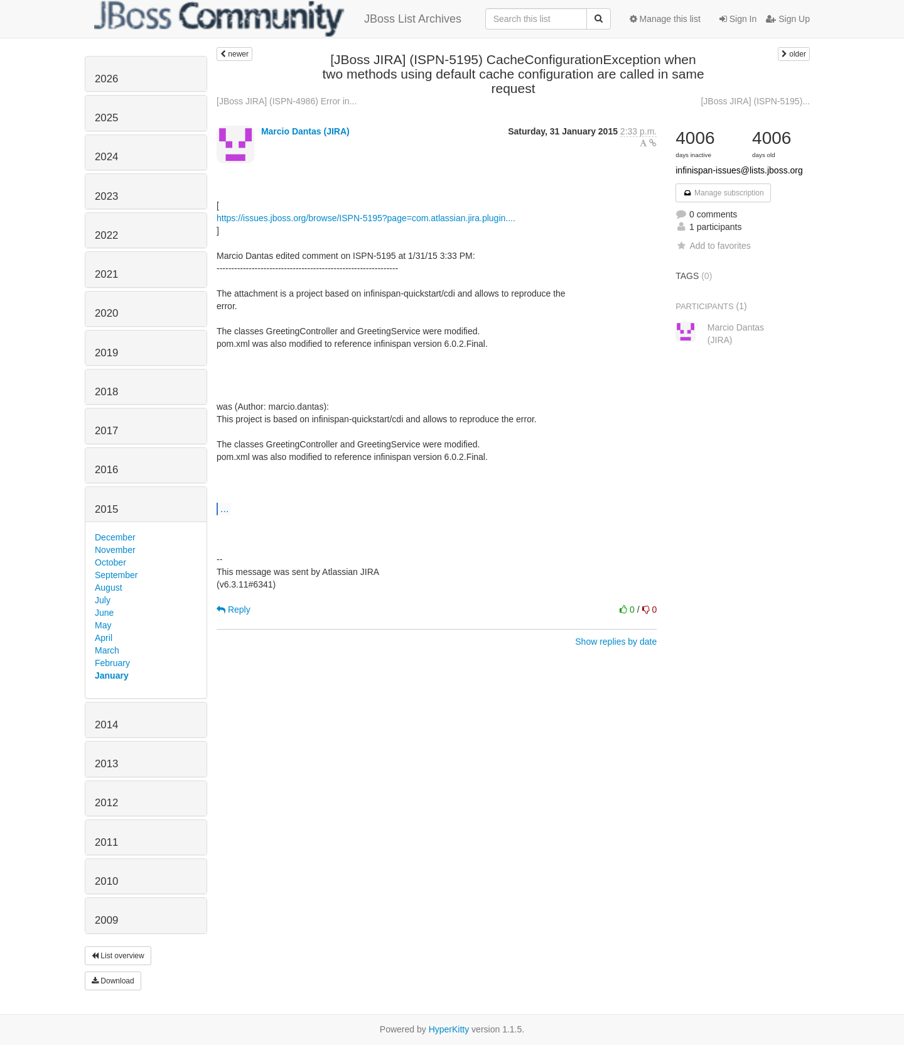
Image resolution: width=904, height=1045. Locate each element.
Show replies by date (616, 642)
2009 (106, 920)
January (112, 675)
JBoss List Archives (277, 19)
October (110, 562)
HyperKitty (449, 1029)
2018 (106, 392)
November (115, 550)
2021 (106, 274)
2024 (106, 157)
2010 (106, 881)
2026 (106, 79)
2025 (106, 118)
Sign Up (788, 19)
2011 (106, 842)
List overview (118, 955)
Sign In (737, 19)
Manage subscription (723, 193)
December (115, 537)
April (103, 638)
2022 (106, 235)
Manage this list (665, 19)
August (108, 588)
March (107, 650)
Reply (233, 610)
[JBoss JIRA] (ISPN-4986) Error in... (287, 101)
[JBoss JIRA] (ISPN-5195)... (755, 101)
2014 (106, 725)
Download (113, 981)
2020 (106, 313)
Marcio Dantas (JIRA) (305, 131)
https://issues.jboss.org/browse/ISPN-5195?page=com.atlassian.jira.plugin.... (366, 218)
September (116, 575)
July (102, 600)
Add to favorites (712, 246)
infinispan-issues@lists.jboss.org (739, 170)
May (103, 625)
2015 (106, 509)
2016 (106, 470)
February (112, 663)
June (104, 613)
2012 (106, 803)
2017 (106, 431)
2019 (106, 353)
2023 (106, 196)
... (224, 508)
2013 (106, 764)
